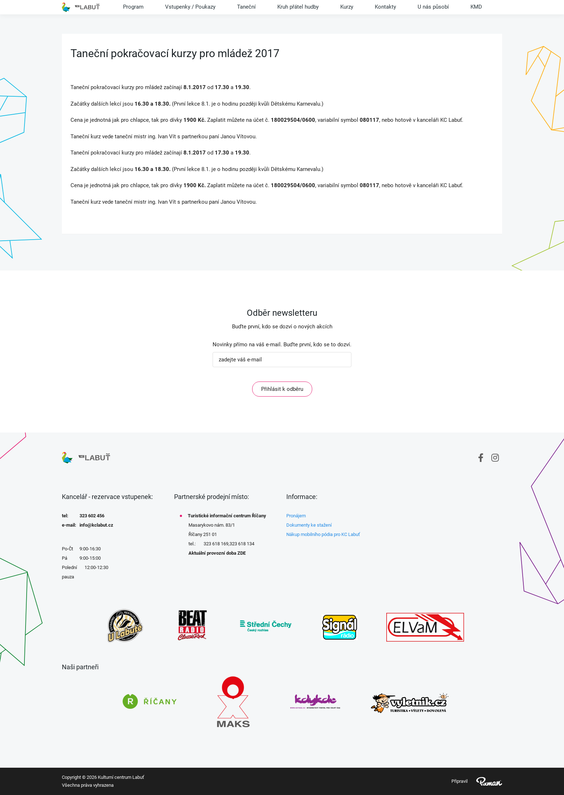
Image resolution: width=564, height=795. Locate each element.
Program (133, 7)
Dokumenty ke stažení (309, 525)
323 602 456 (91, 515)
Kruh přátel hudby (298, 7)
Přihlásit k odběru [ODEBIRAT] (282, 389)
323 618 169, (216, 543)
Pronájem (296, 515)
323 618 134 (241, 543)
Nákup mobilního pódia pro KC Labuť (323, 534)
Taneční (246, 7)
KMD (476, 7)
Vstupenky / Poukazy (190, 7)
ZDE (241, 553)
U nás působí (433, 7)
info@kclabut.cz (96, 525)
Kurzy (346, 7)
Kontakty (385, 7)
